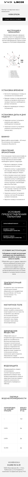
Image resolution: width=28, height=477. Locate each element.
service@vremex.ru (14, 462)
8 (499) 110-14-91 (14, 465)
